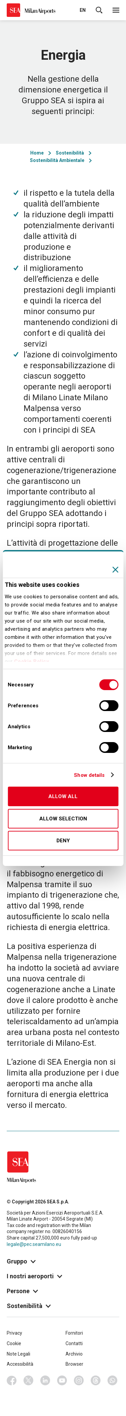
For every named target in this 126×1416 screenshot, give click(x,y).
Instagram (79, 1381)
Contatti (74, 1343)
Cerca (99, 10)
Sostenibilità (70, 153)
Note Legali (18, 1354)
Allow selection (63, 819)
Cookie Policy (31, 661)
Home (37, 153)
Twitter (29, 1381)
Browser (74, 1364)
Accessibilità (20, 1364)
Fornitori (74, 1333)
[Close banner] (115, 570)
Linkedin (45, 1381)
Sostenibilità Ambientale (57, 160)
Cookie (14, 1343)
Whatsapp (113, 1381)
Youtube (62, 1381)
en (83, 10)
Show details (89, 775)
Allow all (63, 796)
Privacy (14, 1333)
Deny (63, 841)
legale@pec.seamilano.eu (34, 1244)
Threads (96, 1381)
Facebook (12, 1381)
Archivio (74, 1354)
